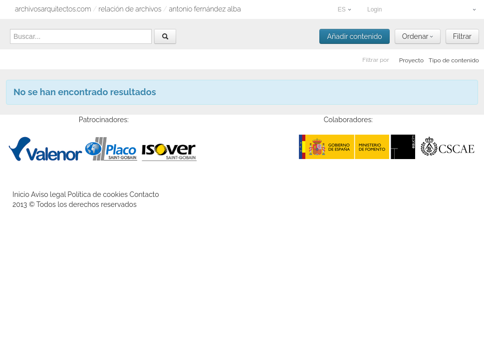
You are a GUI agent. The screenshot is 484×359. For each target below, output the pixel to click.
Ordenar (417, 36)
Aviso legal (48, 194)
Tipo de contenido (454, 60)
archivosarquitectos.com (53, 9)
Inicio (20, 194)
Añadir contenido (354, 36)
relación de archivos (130, 9)
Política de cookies (97, 194)
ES (344, 9)
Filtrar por (375, 59)
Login (421, 9)
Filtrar (462, 36)
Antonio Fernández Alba (205, 9)
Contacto (144, 194)
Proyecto (411, 60)
